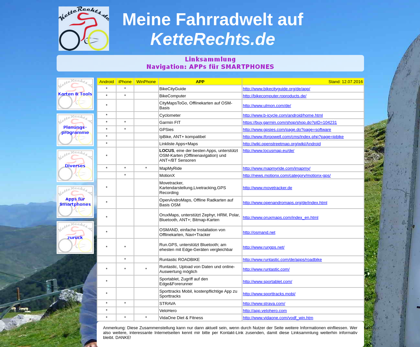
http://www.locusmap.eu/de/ (268, 150)
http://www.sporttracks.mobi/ (269, 293)
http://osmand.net (259, 232)
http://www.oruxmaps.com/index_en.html (280, 217)
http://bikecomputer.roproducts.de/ (275, 95)
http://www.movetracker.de (267, 187)
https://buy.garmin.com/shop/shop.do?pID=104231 (290, 122)
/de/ (287, 105)
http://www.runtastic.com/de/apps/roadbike (282, 259)
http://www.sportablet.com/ (267, 281)
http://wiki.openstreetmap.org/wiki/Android (282, 143)
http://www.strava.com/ (264, 303)
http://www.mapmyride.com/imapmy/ (277, 168)
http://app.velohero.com (265, 310)
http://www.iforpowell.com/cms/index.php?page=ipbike (293, 136)
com (280, 105)
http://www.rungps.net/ (264, 247)
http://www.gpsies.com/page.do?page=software (287, 129)
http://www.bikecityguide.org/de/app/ (276, 88)
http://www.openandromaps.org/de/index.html (285, 202)
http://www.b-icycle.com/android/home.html (283, 115)
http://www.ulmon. (259, 105)
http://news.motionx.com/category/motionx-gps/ (287, 175)
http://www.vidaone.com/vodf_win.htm (278, 317)
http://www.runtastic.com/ (266, 269)
